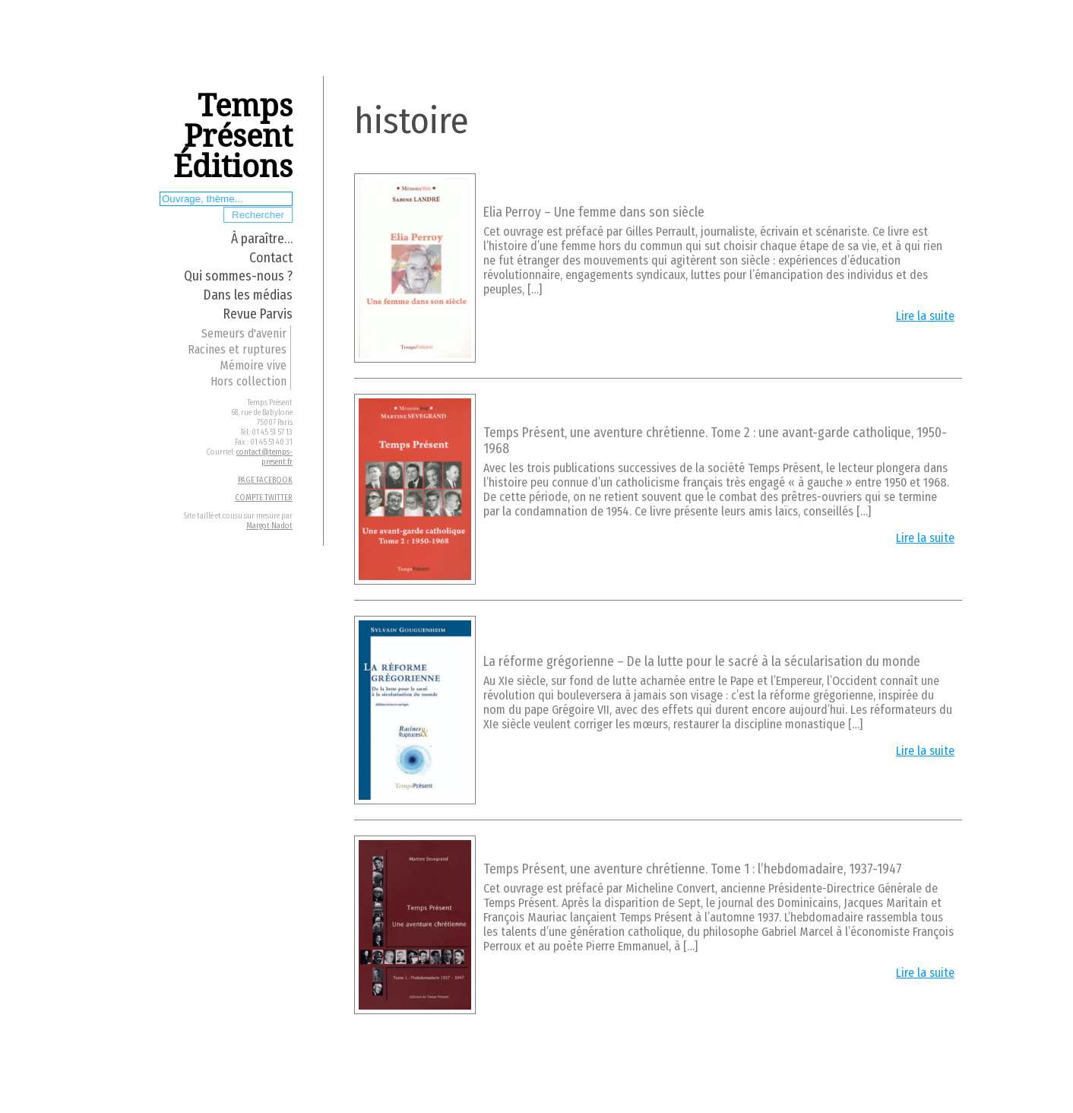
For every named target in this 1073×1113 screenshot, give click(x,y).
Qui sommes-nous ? (238, 276)
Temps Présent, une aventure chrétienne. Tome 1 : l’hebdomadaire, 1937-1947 (692, 869)
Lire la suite (925, 316)
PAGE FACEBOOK (265, 480)
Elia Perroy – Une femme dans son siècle (593, 212)
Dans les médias (248, 295)
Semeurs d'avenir (243, 333)
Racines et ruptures (237, 349)
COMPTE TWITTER (264, 498)
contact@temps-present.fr (264, 457)
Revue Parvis (258, 314)
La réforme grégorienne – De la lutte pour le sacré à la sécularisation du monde (701, 662)
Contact (271, 258)
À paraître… (262, 239)
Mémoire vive (253, 365)
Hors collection (248, 381)
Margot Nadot (269, 526)
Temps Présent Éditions (233, 136)
